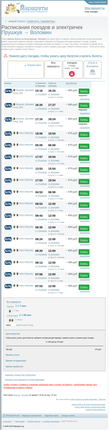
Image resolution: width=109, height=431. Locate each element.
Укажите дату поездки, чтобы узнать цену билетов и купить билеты (55, 56)
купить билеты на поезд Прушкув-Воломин (88, 405)
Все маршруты (14, 302)
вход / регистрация (97, 2)
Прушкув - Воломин (23, 90)
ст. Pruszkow (41, 94)
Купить (84, 91)
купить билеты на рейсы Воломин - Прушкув (87, 399)
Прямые (10, 306)
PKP (21, 93)
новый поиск (17, 21)
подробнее (85, 99)
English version (34, 421)
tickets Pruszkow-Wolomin (95, 410)
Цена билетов (13, 334)
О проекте (7, 421)
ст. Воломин (53, 94)
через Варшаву (26, 133)
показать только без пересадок (20, 375)
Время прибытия (14, 366)
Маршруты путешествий (31, 416)
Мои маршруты (95, 8)
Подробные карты (51, 416)
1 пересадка (12, 315)
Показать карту (34, 65)
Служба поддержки (51, 421)
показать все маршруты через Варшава (24, 379)
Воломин (25, 395)
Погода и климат (68, 416)
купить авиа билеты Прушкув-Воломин (90, 407)
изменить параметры (41, 21)
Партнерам (19, 421)
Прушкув (16, 395)
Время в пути (12, 355)
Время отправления (16, 361)
